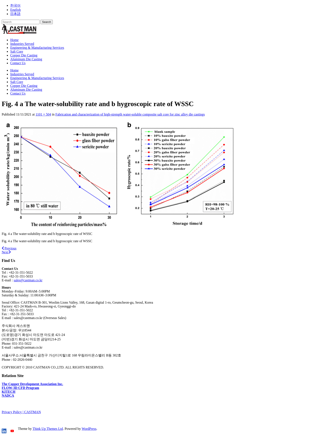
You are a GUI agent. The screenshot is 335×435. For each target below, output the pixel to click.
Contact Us (18, 63)
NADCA (8, 395)
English (15, 10)
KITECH (8, 391)
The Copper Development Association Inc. (32, 384)
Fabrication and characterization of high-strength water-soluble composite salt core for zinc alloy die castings (130, 114)
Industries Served (22, 44)
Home (14, 40)
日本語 (15, 14)
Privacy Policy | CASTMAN (21, 412)
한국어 (15, 5)
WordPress (89, 429)
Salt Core (16, 51)
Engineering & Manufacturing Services (37, 47)
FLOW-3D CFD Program (20, 388)
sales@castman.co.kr (28, 280)
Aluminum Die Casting (26, 59)
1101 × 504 (43, 114)
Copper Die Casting (23, 55)
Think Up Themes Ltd (47, 429)
